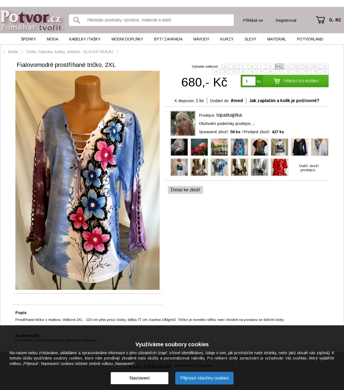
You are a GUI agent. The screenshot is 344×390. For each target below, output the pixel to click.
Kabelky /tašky (85, 39)
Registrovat (286, 20)
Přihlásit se (253, 20)
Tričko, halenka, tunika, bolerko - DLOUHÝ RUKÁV (69, 52)
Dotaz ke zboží (185, 189)
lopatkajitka (229, 115)
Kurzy (227, 39)
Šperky (28, 39)
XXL (279, 66)
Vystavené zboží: (219, 132)
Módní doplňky (127, 39)
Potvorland (310, 39)
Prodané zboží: (264, 132)
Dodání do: (220, 101)
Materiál (276, 39)
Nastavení (139, 378)
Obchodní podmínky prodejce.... (227, 123)
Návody (201, 39)
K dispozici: (185, 101)
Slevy (250, 39)
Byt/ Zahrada (168, 39)
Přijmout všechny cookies (204, 378)
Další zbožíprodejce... (309, 168)
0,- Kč (335, 20)
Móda (52, 39)
